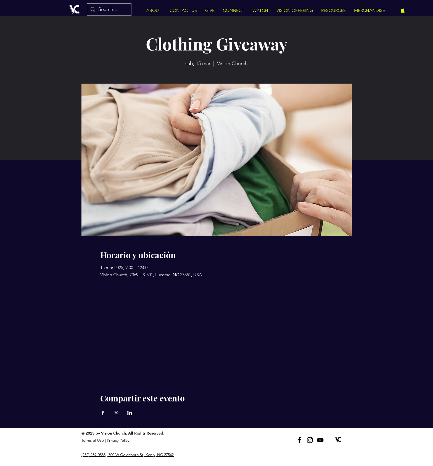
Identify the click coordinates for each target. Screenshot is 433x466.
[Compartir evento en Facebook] (102, 413)
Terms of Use (92, 440)
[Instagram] (310, 440)
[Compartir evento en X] (116, 413)
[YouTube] (320, 440)
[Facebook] (299, 440)
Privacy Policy (118, 440)
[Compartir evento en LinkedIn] (130, 413)
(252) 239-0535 (93, 454)
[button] (403, 10)
